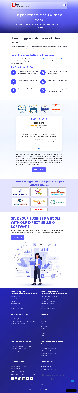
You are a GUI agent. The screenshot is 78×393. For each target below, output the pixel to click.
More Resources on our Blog (18, 366)
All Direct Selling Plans (17, 308)
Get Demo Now (17, 237)
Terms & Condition (30, 374)
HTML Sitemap (42, 384)
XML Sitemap (34, 384)
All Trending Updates (16, 351)
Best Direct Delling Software (18, 348)
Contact (43, 331)
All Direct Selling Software (48, 308)
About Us (43, 321)
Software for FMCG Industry (48, 348)
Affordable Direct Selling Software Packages (23, 321)
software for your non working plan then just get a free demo (45, 59)
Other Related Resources (17, 371)
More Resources (15, 368)
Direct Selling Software (47, 299)
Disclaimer (21, 374)
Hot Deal (43, 333)
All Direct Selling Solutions (18, 323)
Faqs (42, 323)
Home (42, 319)
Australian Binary (15, 296)
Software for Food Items (47, 351)
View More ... (39, 209)
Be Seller (43, 328)
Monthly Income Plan (16, 306)
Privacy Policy (14, 374)
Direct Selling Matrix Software (49, 296)
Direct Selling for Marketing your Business (22, 346)
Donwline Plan (14, 299)
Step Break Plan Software (48, 306)
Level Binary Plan (15, 303)
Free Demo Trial (45, 326)
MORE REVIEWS (39, 169)
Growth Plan (14, 301)
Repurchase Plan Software (48, 301)
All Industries (44, 355)
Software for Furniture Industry (49, 353)
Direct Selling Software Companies (20, 319)
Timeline (43, 335)
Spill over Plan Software (47, 303)
